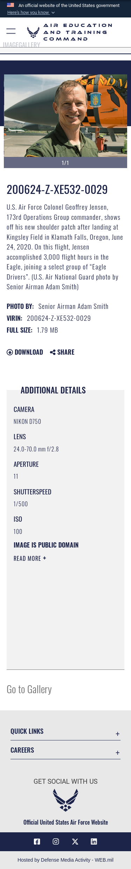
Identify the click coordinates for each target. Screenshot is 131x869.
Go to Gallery (29, 688)
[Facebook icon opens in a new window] (37, 842)
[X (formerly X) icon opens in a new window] (75, 842)
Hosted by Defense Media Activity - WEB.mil (65, 860)
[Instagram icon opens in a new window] (56, 842)
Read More (28, 558)
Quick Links (26, 731)
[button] (31, 12)
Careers (22, 750)
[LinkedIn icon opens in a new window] (94, 842)
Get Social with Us (65, 781)
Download (25, 351)
